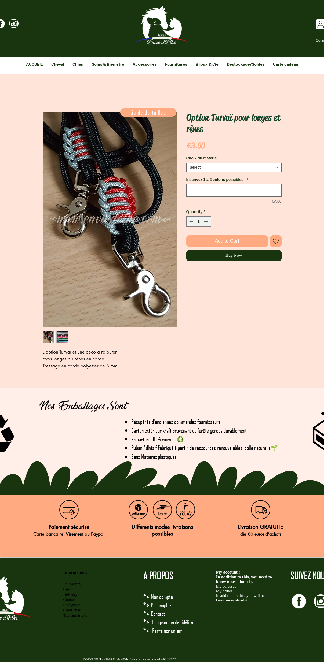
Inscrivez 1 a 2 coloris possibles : (217, 179)
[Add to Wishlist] (276, 241)
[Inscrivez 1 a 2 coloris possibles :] (234, 190)
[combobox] (234, 167)
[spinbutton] (198, 221)
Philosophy (72, 584)
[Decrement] (190, 221)
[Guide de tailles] (148, 112)
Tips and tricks (75, 615)
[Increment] (206, 221)
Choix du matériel (202, 158)
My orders (224, 591)
